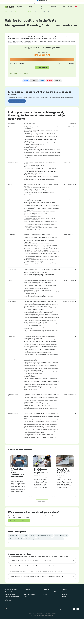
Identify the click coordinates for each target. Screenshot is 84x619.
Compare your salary (42, 67)
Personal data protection (41, 609)
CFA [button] (63, 6)
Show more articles (42, 501)
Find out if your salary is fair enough (19, 520)
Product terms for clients (30, 591)
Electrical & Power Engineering (45, 535)
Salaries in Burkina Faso (23, 11)
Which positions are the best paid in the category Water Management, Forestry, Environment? (32, 565)
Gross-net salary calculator (12, 596)
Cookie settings (57, 609)
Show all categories (13, 542)
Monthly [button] (70, 6)
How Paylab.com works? (30, 594)
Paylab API (45, 594)
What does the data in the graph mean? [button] (19, 73)
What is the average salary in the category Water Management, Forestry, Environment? (30, 560)
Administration (13, 535)
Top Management (58, 539)
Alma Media (47, 615)
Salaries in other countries (11, 591)
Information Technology (61, 535)
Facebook (64, 594)
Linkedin (64, 596)
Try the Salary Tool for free (17, 101)
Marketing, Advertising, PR (16, 539)
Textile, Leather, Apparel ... (44, 539)
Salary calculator (31, 7)
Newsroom (64, 599)
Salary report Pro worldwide (50, 591)
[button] (76, 6)
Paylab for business (53, 7)
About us (26, 596)
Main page (7, 11)
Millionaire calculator (10, 594)
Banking (32, 535)
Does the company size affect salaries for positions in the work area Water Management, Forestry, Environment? (36, 571)
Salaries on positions (19, 7)
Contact (64, 591)
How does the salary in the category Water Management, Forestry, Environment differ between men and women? (36, 576)
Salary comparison (42, 7)
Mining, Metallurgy (30, 539)
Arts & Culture (23, 535)
